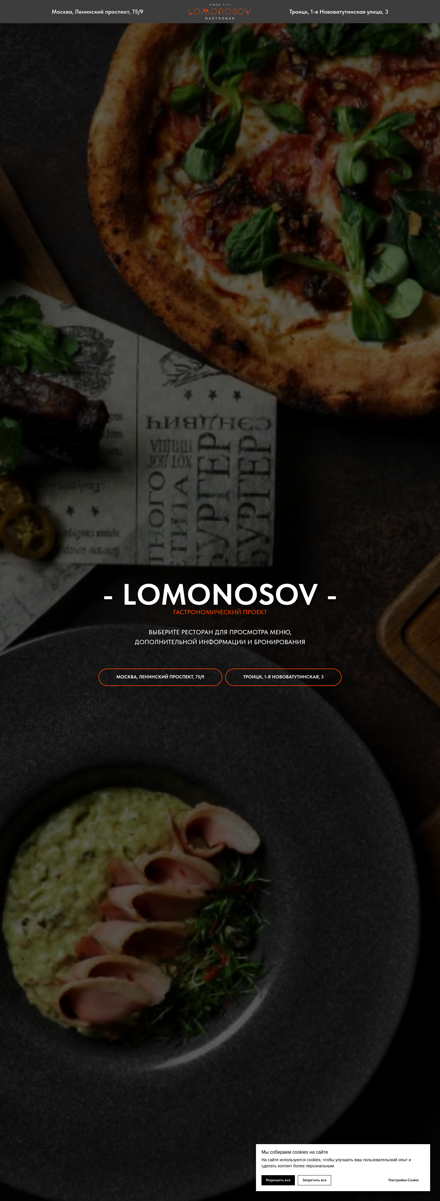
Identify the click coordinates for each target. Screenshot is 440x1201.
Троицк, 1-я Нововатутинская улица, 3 (338, 11)
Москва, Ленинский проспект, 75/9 (97, 11)
